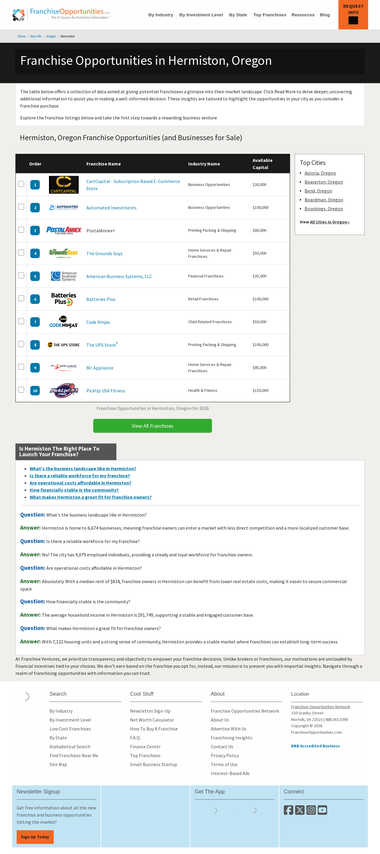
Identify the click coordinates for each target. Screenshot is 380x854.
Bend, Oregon (318, 191)
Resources (303, 14)
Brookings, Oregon (324, 208)
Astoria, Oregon (320, 173)
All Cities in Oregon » (330, 222)
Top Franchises (269, 14)
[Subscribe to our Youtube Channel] (323, 812)
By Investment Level (201, 14)
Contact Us (222, 746)
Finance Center (145, 746)
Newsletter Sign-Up (150, 711)
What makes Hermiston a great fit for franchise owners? (91, 497)
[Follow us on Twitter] (300, 812)
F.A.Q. (135, 738)
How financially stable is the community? (74, 490)
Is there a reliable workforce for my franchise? (80, 476)
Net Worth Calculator (152, 720)
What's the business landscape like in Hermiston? (83, 468)
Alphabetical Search (70, 746)
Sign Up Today (35, 836)
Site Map (58, 764)
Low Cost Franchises (70, 729)
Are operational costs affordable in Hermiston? (81, 483)
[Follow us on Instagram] (312, 812)
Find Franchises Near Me (74, 755)
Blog (325, 14)
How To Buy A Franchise (154, 729)
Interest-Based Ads (230, 773)
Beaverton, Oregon (324, 182)
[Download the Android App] (253, 810)
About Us (220, 720)
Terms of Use (224, 764)
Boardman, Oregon (324, 200)
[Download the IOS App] (214, 810)
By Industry (160, 14)
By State (238, 14)
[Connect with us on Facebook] (289, 812)
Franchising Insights (231, 738)
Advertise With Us (228, 729)
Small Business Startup (153, 764)
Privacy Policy (225, 755)
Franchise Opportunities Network (245, 711)
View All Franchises (152, 425)
